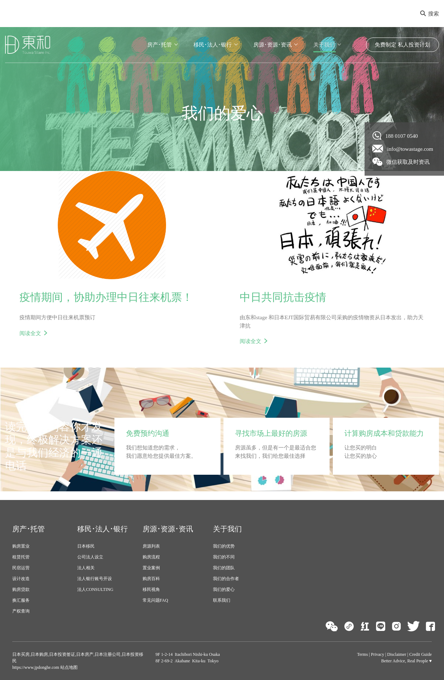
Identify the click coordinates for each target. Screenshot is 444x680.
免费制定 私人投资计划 (402, 45)
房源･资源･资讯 (272, 45)
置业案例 (151, 567)
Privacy (377, 654)
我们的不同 (224, 557)
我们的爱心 (224, 589)
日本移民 (86, 546)
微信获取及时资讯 (401, 161)
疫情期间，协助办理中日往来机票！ (106, 297)
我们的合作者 (226, 578)
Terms (362, 654)
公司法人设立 (90, 557)
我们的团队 (224, 567)
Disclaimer (396, 654)
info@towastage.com (403, 148)
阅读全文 (30, 333)
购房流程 (151, 557)
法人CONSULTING (95, 589)
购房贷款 (21, 589)
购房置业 (21, 546)
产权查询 (21, 611)
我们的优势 (224, 546)
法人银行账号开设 (94, 578)
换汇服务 (21, 600)
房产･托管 (159, 45)
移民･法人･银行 (212, 45)
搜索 (429, 14)
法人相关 (86, 567)
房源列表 (151, 546)
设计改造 (21, 578)
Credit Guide (420, 654)
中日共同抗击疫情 (283, 297)
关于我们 (324, 45)
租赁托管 (21, 557)
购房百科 (151, 578)
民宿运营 (21, 567)
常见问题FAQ (155, 600)
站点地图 (68, 667)
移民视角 (151, 589)
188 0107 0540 (395, 136)
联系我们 (221, 600)
